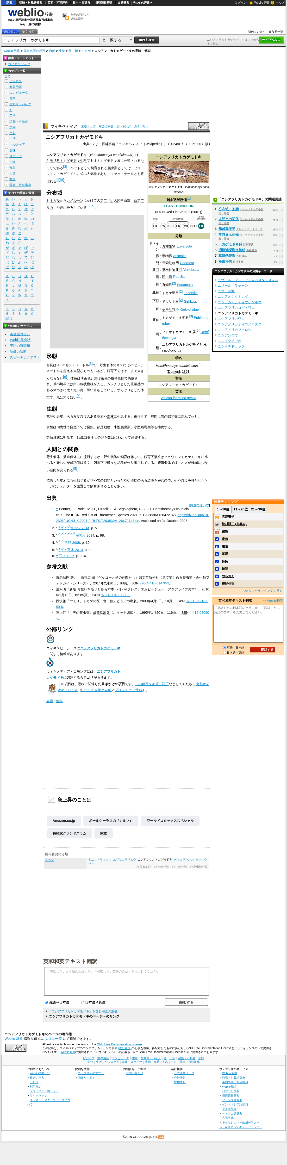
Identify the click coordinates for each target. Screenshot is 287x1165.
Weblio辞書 (67, 1052)
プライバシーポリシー (44, 1090)
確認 (225, 568)
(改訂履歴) (124, 1048)
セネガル (53, 200)
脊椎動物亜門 (172, 270)
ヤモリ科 (168, 309)
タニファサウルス (99, 859)
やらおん (228, 576)
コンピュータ (18, 92)
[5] (62, 180)
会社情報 (180, 1077)
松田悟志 (225, 261)
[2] (174, 283)
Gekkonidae (189, 309)
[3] (191, 316)
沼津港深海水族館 (231, 250)
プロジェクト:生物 (129, 690)
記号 (9, 318)
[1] (189, 198)
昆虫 (90, 427)
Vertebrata (191, 270)
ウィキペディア (63, 126)
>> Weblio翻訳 (273, 600)
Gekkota (190, 301)
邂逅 (225, 546)
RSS (161, 1137)
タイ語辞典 (229, 1108)
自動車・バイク (20, 104)
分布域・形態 (228, 209)
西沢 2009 (72, 543)
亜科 (155, 320)
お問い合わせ (134, 1073)
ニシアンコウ (228, 335)
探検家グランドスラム (69, 833)
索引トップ (88, 126)
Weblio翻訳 (229, 1086)
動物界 (167, 256)
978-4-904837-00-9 (115, 595)
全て (7, 76)
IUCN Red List (167, 212)
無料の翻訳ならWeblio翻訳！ (80, 16)
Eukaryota (184, 246)
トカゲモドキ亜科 (175, 318)
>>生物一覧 (179, 866)
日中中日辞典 (81, 2)
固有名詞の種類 (34, 51)
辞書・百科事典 (20, 185)
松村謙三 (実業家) (234, 524)
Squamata (185, 285)
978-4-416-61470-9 (154, 583)
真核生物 (168, 246)
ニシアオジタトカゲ (233, 296)
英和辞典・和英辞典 (235, 1082)
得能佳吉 (228, 583)
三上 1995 (66, 556)
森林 (110, 416)
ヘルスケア (17, 144)
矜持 (225, 561)
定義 (225, 539)
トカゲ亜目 (170, 293)
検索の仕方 (37, 1077)
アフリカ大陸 (110, 200)
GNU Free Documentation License (119, 1044)
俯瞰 (225, 531)
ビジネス (15, 81)
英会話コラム (20, 334)
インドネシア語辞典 (235, 1104)
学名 (178, 358)
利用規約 (35, 1086)
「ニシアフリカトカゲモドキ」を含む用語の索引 (83, 1011)
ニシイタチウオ (229, 341)
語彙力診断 (18, 351)
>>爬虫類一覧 (199, 866)
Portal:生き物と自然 (96, 690)
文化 (12, 133)
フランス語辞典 (232, 1100)
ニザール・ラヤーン (233, 285)
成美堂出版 (101, 612)
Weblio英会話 (20, 340)
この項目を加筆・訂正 (152, 684)
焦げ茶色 (100, 378)
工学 (12, 116)
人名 (12, 173)
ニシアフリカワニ (231, 319)
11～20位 (241, 509)
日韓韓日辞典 (103, 2)
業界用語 (15, 87)
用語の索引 (106, 126)
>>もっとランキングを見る (263, 591)
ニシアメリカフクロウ (234, 330)
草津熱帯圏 (226, 256)
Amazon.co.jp (64, 821)
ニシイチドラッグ (231, 346)
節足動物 (103, 427)
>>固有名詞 (144, 866)
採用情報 (180, 1082)
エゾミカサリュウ (124, 859)
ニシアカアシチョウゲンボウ (240, 302)
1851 (185, 371)
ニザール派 (226, 291)
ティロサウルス (184, 859)
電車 (12, 98)
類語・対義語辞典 (30, 2)
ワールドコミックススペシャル (170, 821)
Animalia (179, 256)
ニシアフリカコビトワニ (236, 308)
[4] (200, 364)
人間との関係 (228, 219)
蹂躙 (225, 554)
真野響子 (228, 516)
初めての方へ (256, 31)
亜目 (155, 292)
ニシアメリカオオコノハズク (240, 324)
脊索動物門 (170, 263)
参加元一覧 (276, 31)
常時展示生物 (228, 234)
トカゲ (86, 51)
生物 (62, 51)
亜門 (155, 270)
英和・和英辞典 (58, 2)
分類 (178, 236)
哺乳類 (146, 427)
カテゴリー (141, 126)
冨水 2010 (75, 550)
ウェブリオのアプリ (91, 1073)
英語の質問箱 (20, 345)
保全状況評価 (177, 199)
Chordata (187, 263)
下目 (155, 301)
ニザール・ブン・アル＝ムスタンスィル (248, 280)
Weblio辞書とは (40, 1073)
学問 (12, 127)
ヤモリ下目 (170, 301)
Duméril (174, 371)
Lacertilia (191, 293)
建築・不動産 (18, 121)
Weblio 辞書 (262, 2)
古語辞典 (123, 2)
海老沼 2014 (79, 528)
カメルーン (75, 200)
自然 (52, 51)
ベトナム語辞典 (232, 1113)
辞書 (9, 2)
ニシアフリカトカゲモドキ (100, 648)
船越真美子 (226, 229)
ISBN (135, 583)
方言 (12, 179)
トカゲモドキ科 (230, 244)
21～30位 (258, 509)
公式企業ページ (184, 1073)
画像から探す (86, 1077)
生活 (12, 139)
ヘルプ (280, 2)
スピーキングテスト (25, 357)
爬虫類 (73, 51)
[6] (79, 396)
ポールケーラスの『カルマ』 (111, 821)
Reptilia (179, 277)
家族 (103, 833)
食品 (12, 167)
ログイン (240, 2)
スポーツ (15, 156)
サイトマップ (38, 1095)
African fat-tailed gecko (178, 398)
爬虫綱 (167, 277)
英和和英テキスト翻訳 (70, 961)
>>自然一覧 (161, 866)
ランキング (123, 126)
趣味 (12, 150)
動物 (81, 684)
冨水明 (61, 589)
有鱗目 (167, 285)
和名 (178, 378)
